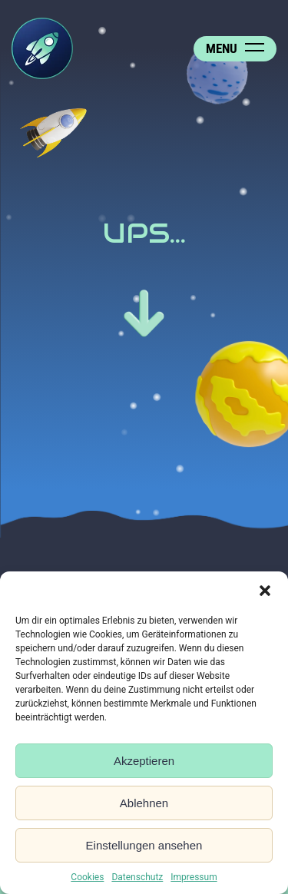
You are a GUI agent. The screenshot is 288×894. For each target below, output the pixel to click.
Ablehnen (144, 803)
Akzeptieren (144, 760)
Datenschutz (137, 877)
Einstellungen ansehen (144, 845)
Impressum (193, 877)
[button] (265, 590)
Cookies (87, 877)
